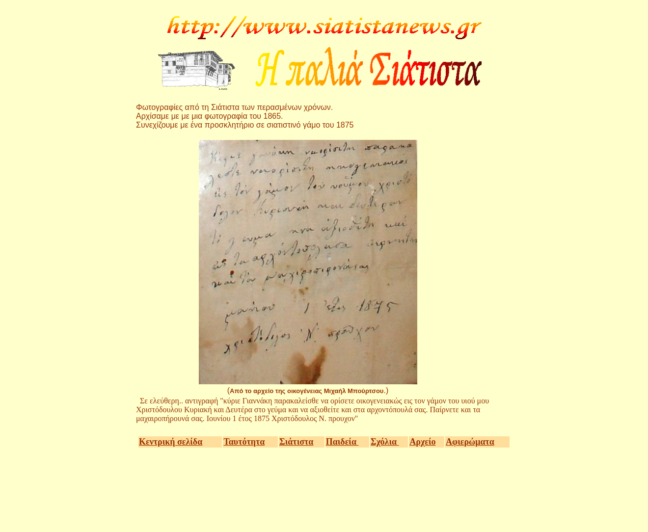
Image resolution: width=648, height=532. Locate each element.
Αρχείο (422, 442)
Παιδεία (342, 442)
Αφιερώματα (470, 442)
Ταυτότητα (244, 442)
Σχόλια (385, 442)
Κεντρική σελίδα (170, 442)
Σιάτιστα (296, 442)
